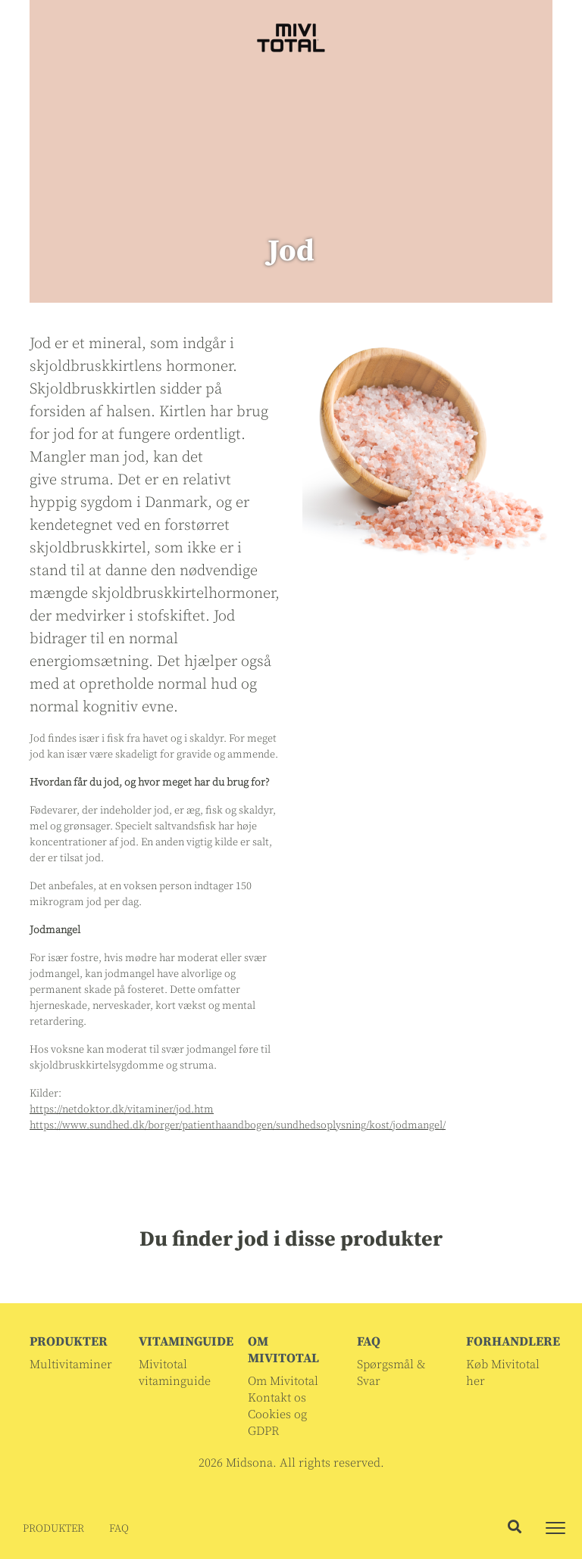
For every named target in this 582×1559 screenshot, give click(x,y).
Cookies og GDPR (277, 1423)
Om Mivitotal (283, 1381)
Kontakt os (277, 1397)
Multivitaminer (71, 1364)
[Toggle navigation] (555, 1528)
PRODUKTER (53, 1529)
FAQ (119, 1529)
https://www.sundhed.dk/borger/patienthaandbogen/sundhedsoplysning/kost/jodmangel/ (238, 1125)
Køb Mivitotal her (503, 1373)
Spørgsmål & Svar (391, 1373)
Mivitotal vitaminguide (175, 1373)
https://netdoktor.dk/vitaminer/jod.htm (122, 1109)
